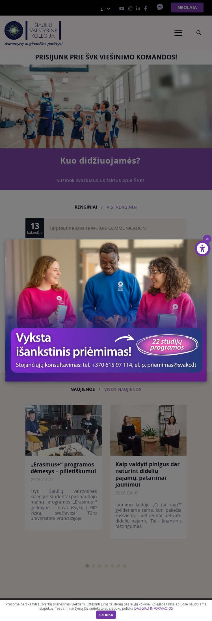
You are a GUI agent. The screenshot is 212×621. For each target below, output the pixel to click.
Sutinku (106, 615)
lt (103, 9)
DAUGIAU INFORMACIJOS (153, 608)
